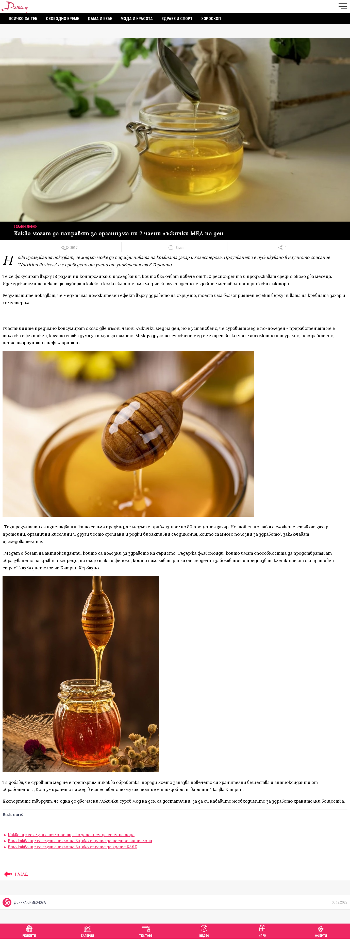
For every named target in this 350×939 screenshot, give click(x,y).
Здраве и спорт (177, 18)
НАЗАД (15, 874)
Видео (204, 930)
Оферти (321, 930)
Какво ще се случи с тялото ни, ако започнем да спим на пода (71, 834)
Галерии (87, 930)
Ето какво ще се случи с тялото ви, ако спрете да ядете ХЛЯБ (72, 846)
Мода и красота (137, 18)
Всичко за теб (23, 18)
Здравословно (25, 226)
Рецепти (29, 930)
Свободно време (62, 18)
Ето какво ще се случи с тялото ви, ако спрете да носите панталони (80, 840)
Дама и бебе (100, 18)
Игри (262, 930)
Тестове (146, 930)
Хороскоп (211, 18)
